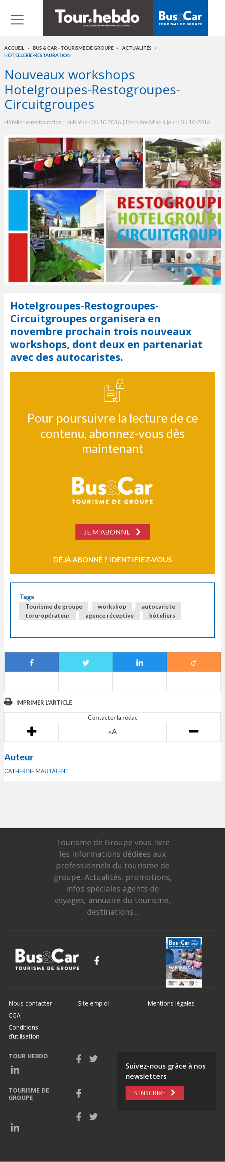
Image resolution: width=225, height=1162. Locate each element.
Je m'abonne (107, 532)
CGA (15, 1015)
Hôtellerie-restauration (37, 55)
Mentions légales (171, 1003)
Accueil (14, 48)
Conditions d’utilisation (24, 1031)
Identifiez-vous (140, 559)
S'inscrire (149, 1093)
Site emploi (93, 1003)
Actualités (137, 48)
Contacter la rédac (113, 717)
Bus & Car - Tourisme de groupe (73, 48)
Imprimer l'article (44, 702)
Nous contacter (30, 1003)
